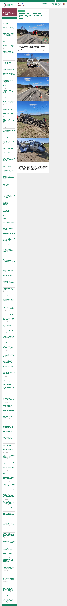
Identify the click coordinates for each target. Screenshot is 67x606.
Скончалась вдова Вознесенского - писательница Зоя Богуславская (9, 203)
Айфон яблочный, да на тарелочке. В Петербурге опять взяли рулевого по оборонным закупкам (9, 166)
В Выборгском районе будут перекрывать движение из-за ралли (9, 58)
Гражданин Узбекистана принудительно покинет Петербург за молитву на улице (9, 368)
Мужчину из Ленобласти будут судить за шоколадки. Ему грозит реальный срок (9, 314)
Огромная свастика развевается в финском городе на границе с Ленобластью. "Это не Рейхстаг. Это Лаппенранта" (9, 440)
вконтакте (19, 3)
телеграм (21, 3)
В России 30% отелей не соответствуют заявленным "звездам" (9, 92)
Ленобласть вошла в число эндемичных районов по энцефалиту (9, 530)
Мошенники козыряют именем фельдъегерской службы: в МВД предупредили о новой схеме (9, 568)
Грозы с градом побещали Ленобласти (9, 223)
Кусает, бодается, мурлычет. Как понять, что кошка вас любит (9, 580)
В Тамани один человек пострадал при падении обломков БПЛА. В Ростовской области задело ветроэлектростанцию (9, 548)
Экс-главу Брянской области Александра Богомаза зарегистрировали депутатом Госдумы (9, 197)
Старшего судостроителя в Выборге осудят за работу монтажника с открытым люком (9, 41)
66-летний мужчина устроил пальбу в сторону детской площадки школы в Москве (9, 469)
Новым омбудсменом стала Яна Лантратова (9, 142)
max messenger (22, 3)
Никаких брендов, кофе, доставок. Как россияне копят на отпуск (9, 290)
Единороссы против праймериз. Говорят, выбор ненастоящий (9, 423)
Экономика (23, 1)
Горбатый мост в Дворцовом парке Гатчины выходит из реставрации (9, 412)
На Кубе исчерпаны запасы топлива (9, 271)
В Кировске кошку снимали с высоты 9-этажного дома (9, 343)
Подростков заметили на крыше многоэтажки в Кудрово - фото (9, 296)
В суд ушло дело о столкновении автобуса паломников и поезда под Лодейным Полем (9, 348)
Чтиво (38, 1)
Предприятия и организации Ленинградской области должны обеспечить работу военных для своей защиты (10, 12)
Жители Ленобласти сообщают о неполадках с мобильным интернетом (9, 503)
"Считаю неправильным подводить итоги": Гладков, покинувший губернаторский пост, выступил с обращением (9, 277)
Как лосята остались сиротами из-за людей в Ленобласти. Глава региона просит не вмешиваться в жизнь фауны (9, 22)
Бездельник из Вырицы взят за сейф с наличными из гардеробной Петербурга (9, 509)
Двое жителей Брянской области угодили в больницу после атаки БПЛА (9, 451)
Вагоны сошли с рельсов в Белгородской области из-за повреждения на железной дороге (9, 463)
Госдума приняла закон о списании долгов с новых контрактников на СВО (9, 406)
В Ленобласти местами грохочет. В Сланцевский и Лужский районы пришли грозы (9, 326)
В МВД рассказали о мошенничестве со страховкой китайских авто (9, 267)
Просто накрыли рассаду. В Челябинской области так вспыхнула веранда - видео (9, 52)
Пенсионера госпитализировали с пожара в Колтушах (9, 380)
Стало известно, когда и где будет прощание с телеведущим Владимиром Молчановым (9, 229)
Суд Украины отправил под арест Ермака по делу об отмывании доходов (9, 251)
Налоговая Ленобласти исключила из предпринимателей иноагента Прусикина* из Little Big (9, 109)
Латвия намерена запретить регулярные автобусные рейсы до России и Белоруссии (9, 301)
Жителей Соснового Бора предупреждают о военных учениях (9, 320)
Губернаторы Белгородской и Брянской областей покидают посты (9, 338)
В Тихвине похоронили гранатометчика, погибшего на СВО (9, 154)
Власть (18, 1)
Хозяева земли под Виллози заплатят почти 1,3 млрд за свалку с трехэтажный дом (9, 47)
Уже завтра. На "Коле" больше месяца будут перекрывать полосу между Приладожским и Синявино (9, 69)
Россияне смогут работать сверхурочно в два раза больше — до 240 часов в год (9, 63)
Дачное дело (43, 1)
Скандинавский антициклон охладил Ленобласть (9, 256)
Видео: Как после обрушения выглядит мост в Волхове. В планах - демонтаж (9, 601)
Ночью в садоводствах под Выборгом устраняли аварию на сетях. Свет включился (9, 491)
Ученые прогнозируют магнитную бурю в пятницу (9, 524)
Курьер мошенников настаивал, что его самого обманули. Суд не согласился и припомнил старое (9, 34)
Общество (34, 1)
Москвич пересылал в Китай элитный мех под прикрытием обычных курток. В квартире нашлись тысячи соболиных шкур (9, 308)
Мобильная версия (18, 3)
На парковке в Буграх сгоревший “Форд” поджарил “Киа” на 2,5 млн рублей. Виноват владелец (9, 456)
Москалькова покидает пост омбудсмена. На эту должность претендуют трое (9, 172)
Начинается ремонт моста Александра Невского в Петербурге (9, 98)
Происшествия (29, 1)
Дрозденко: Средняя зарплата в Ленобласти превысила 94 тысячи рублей (9, 103)
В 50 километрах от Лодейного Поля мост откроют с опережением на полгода (9, 394)
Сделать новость (22, 5)
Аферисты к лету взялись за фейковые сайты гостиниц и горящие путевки (9, 29)
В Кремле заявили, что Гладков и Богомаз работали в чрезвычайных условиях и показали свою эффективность (9, 184)
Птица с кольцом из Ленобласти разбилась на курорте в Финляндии (9, 596)
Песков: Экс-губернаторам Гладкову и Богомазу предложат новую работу (9, 246)
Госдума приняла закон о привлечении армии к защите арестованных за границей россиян (9, 433)
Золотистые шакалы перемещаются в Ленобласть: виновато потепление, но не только (9, 178)
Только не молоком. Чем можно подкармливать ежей (9, 585)
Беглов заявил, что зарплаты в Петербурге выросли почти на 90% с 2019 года (9, 485)
